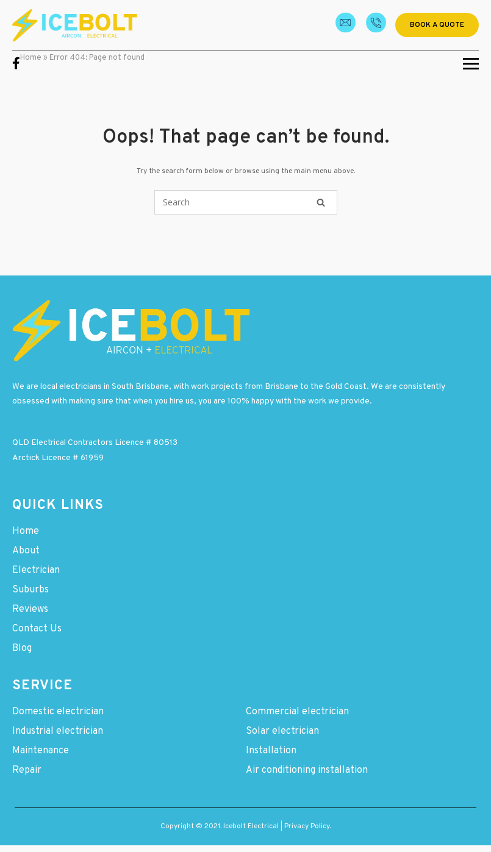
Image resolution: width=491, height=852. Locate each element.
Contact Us (37, 629)
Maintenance (40, 751)
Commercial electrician (297, 712)
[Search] (320, 202)
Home (30, 58)
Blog (22, 648)
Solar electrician (282, 731)
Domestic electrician (58, 712)
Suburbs (30, 590)
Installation (271, 751)
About (26, 551)
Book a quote (437, 25)
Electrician (36, 570)
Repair (26, 770)
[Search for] (245, 202)
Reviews (30, 609)
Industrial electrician (57, 731)
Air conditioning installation (307, 770)
